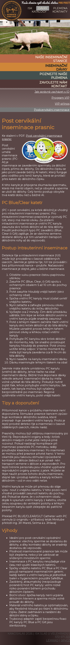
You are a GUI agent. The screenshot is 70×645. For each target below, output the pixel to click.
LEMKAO (52, 640)
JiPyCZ (65, 640)
